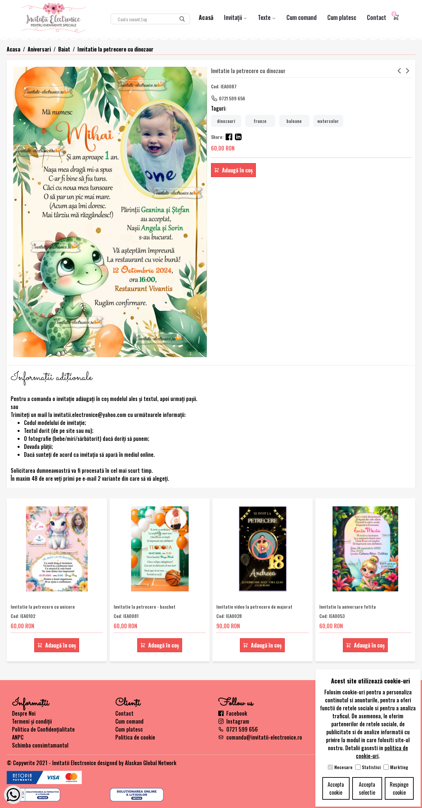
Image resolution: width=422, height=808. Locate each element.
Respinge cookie (399, 788)
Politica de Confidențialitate (43, 729)
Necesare (343, 767)
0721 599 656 (232, 98)
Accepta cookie (336, 788)
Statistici (371, 767)
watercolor (328, 120)
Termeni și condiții (32, 721)
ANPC (18, 737)
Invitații (235, 17)
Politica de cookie (135, 737)
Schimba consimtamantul (40, 745)
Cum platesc (341, 17)
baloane (294, 120)
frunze (260, 120)
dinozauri (226, 120)
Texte (267, 17)
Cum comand (301, 17)
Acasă (206, 17)
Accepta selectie (367, 788)
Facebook (232, 713)
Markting (399, 767)
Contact (376, 17)
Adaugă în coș (233, 170)
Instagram (233, 721)
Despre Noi (24, 713)
